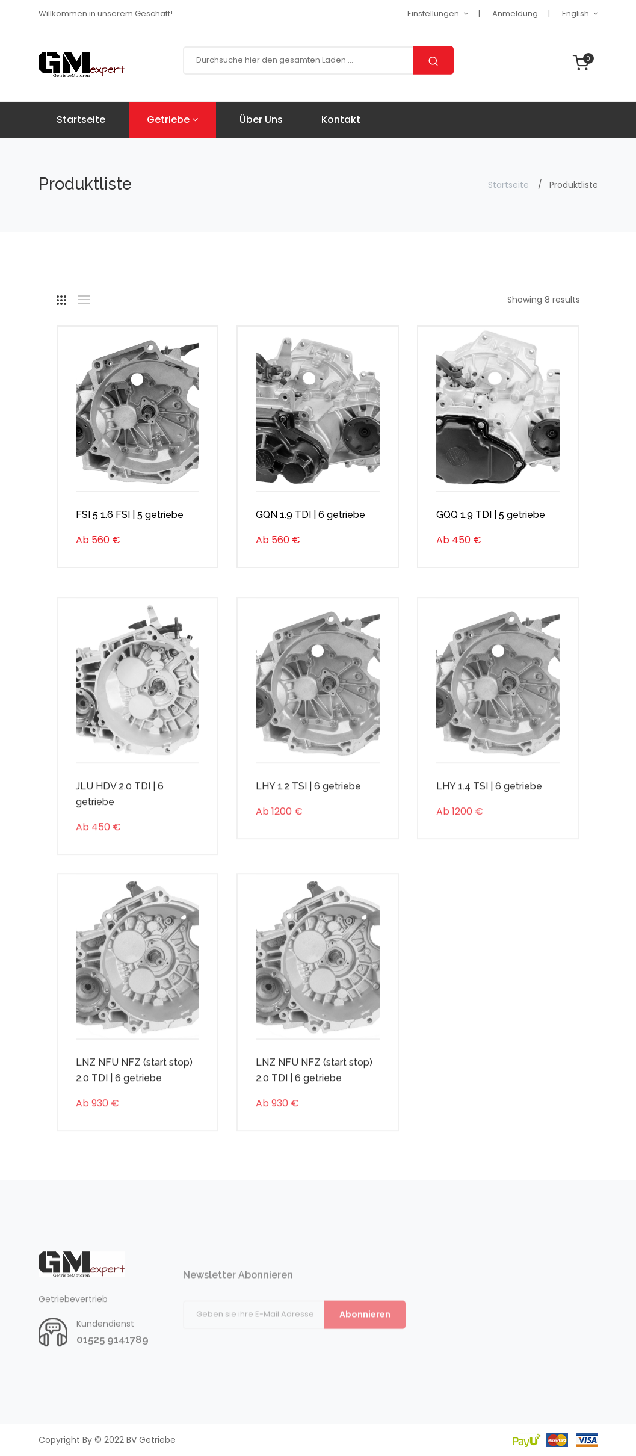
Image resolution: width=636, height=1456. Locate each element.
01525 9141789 (112, 1368)
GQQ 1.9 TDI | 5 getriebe (490, 516)
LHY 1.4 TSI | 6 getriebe (489, 815)
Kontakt (340, 119)
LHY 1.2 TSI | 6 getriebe (308, 815)
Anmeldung (515, 13)
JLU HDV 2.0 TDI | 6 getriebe (120, 822)
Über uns (261, 119)
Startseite (81, 119)
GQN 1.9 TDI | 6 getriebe (310, 516)
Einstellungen (433, 13)
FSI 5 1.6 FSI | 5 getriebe (130, 516)
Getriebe (172, 119)
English (575, 13)
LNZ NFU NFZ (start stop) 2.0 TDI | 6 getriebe (134, 1098)
